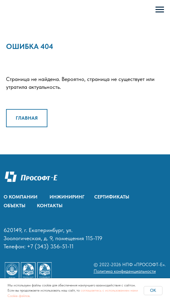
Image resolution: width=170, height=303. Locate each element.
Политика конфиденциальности (125, 271)
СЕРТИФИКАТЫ (111, 197)
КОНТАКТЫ (50, 205)
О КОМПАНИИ (20, 197)
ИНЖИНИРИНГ (67, 197)
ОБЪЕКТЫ (14, 205)
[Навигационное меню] (160, 10)
